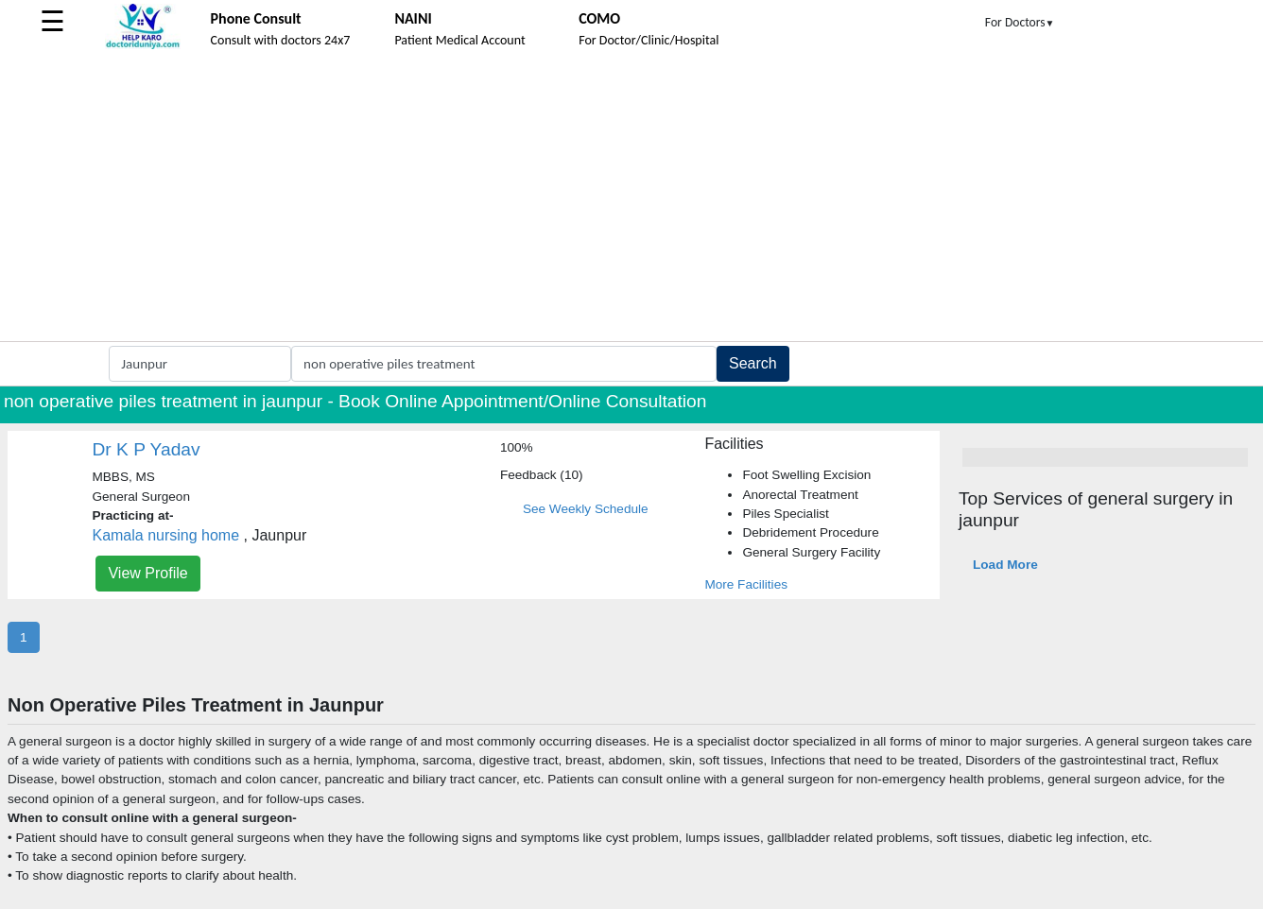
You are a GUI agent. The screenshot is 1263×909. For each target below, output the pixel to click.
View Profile (147, 573)
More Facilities (745, 584)
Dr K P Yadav (145, 449)
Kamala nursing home (165, 535)
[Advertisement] (631, 199)
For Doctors (1020, 22)
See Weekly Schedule (586, 509)
